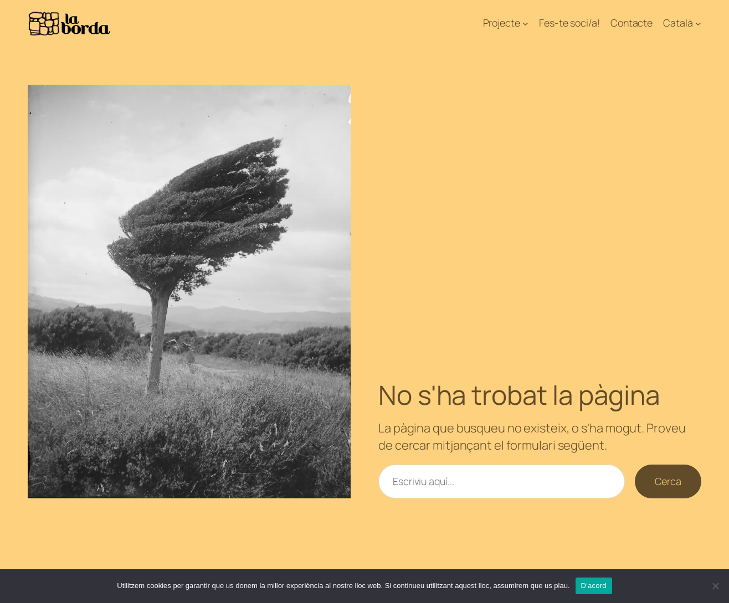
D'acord (594, 585)
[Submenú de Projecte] (525, 23)
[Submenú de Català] (698, 23)
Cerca (668, 481)
